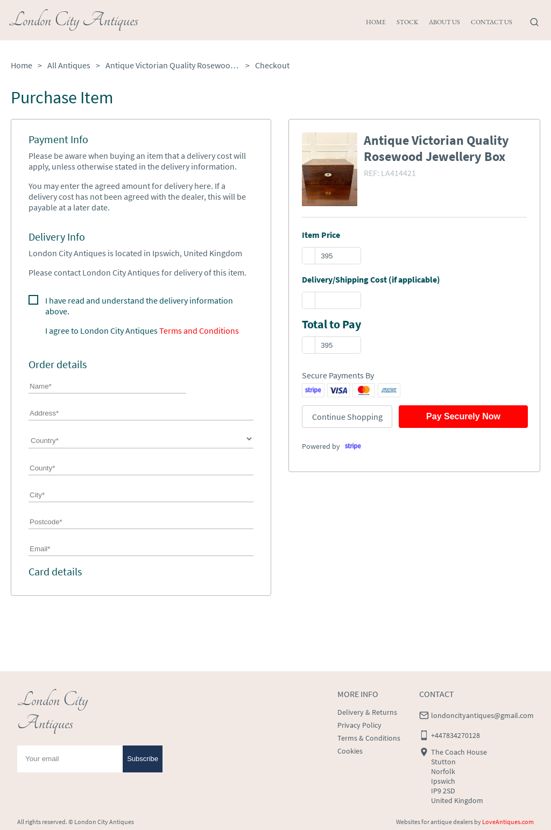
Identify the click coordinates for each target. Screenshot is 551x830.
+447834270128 (455, 735)
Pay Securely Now (463, 416)
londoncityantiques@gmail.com (482, 715)
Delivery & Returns (367, 712)
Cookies (350, 751)
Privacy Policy (359, 725)
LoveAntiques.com (508, 822)
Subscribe (142, 759)
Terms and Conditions (199, 330)
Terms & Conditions (368, 738)
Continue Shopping (347, 416)
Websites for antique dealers (434, 822)
